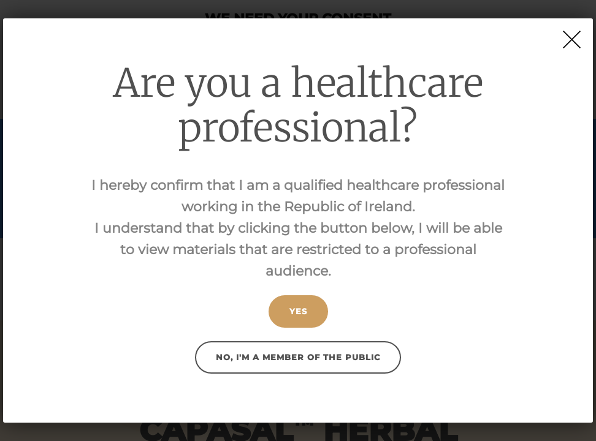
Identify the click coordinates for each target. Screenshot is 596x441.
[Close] (572, 39)
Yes (298, 311)
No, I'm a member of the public (298, 357)
